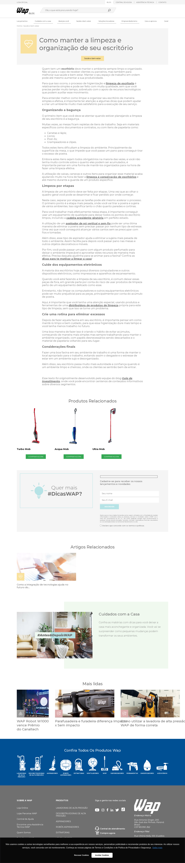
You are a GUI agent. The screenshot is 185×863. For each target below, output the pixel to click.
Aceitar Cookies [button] (102, 855)
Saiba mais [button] (157, 848)
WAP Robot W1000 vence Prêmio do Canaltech (33, 725)
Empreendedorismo (129, 21)
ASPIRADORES (63, 821)
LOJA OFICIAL (22, 2)
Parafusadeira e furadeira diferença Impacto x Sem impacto (91, 723)
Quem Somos (24, 832)
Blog (109, 2)
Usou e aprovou (151, 21)
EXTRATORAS (63, 832)
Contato (162, 2)
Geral (166, 21)
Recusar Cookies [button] (81, 855)
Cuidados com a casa (43, 21)
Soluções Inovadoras (106, 21)
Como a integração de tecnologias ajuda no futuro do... (42, 586)
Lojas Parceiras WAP (27, 813)
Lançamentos (22, 21)
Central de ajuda (124, 2)
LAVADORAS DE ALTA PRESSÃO (72, 808)
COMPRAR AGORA (35, 457)
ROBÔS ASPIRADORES (67, 827)
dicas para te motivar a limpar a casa (67, 258)
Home (19, 26)
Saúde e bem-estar (83, 21)
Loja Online (22, 808)
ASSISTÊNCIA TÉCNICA (145, 2)
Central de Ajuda (25, 819)
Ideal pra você (63, 21)
